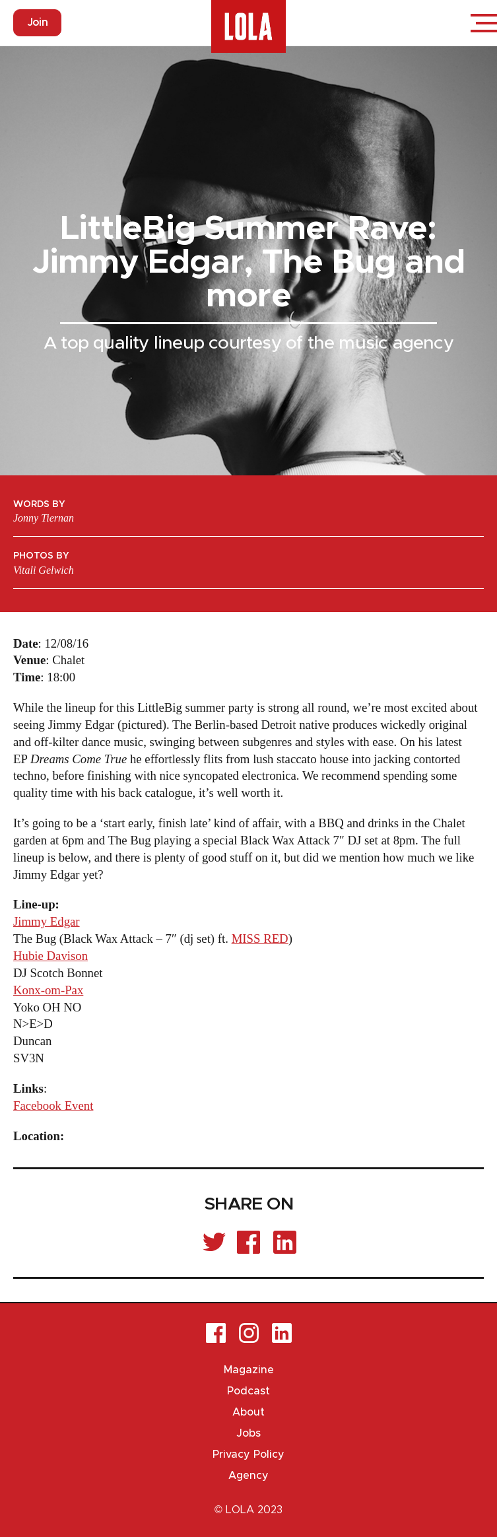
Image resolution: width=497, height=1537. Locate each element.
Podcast (248, 1391)
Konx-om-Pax (48, 990)
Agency (248, 1475)
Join (37, 22)
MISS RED (260, 938)
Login (444, 23)
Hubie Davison (50, 956)
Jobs (248, 1433)
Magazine (249, 1370)
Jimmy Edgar (46, 921)
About (248, 1412)
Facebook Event (53, 1105)
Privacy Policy (248, 1454)
